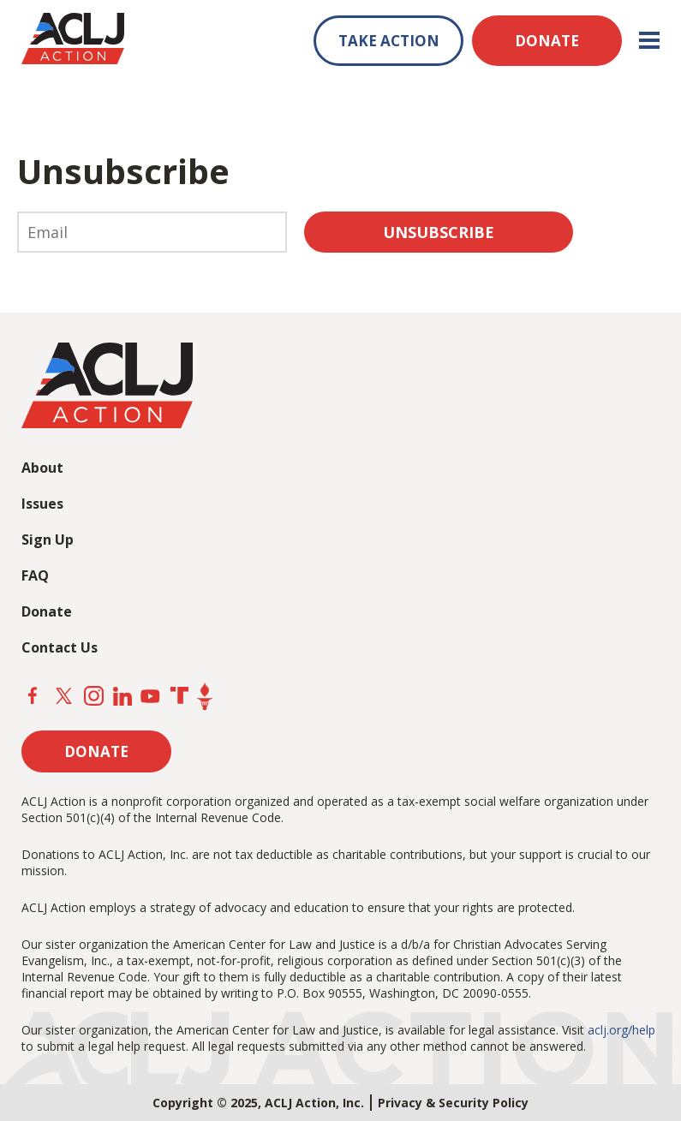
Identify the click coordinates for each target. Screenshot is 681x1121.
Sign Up (47, 539)
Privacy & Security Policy (453, 1102)
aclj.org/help (621, 1030)
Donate (46, 611)
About (42, 467)
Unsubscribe (439, 232)
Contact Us (59, 647)
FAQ (35, 575)
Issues (42, 503)
